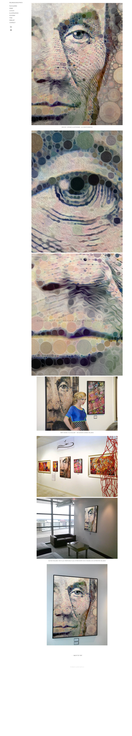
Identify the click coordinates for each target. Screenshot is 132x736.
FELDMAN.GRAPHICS (16, 2)
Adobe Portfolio (80, 667)
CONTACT (12, 22)
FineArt (12, 20)
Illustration (13, 13)
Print (11, 8)
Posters (12, 15)
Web (10, 18)
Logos (11, 11)
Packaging (13, 6)
